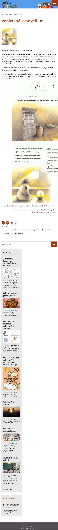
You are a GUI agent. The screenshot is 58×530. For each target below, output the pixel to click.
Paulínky (28, 61)
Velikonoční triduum (8, 403)
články (25, 230)
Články (6, 14)
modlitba (6, 233)
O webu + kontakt (28, 527)
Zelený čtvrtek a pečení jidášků (10, 294)
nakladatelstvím (43, 212)
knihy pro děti (46, 230)
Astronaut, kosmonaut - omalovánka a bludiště (9, 262)
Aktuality (7, 252)
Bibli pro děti (49, 206)
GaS (55, 12)
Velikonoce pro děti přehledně (10, 429)
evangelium (35, 230)
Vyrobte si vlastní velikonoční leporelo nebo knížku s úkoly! (11, 361)
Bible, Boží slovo (14, 230)
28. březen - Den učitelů (10, 459)
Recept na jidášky (11, 505)
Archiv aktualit (7, 489)
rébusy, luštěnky (18, 233)
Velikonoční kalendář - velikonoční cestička (8, 324)
